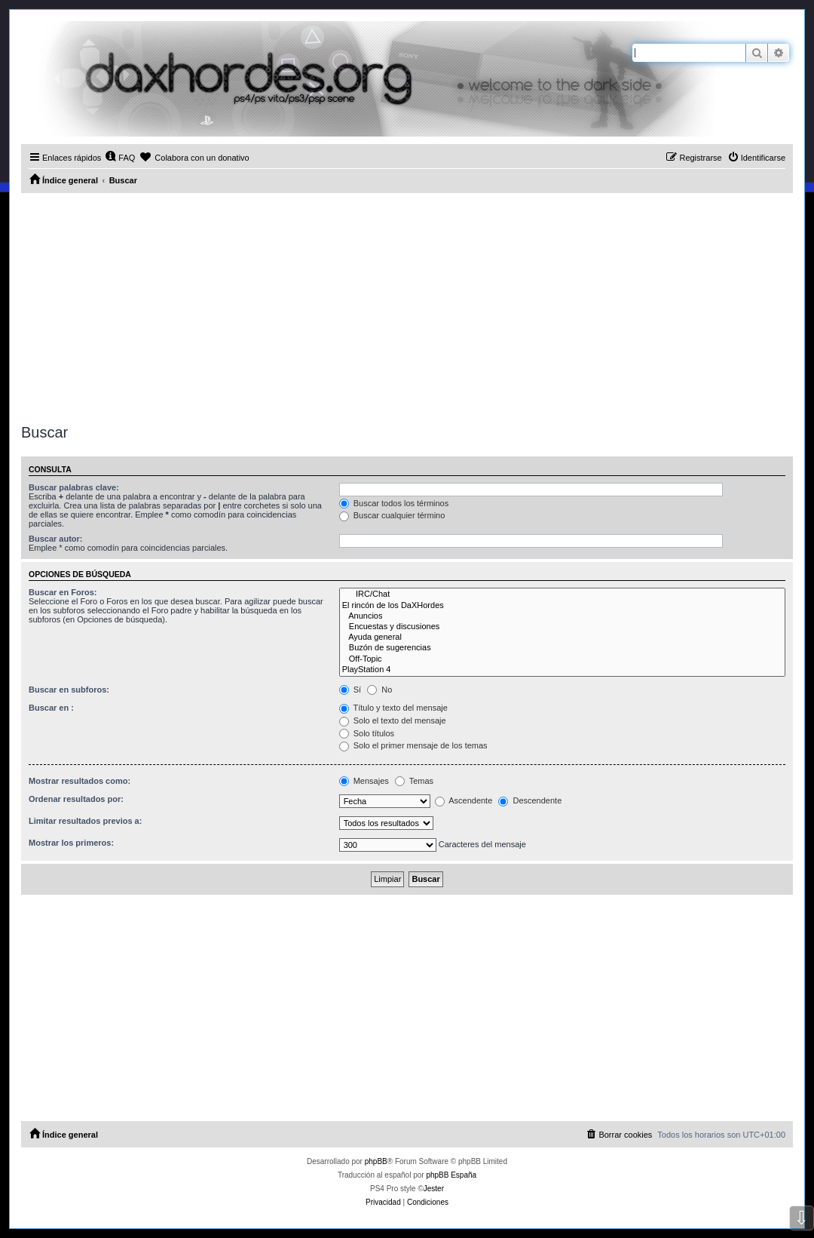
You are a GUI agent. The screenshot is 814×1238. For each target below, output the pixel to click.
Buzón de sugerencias (562, 648)
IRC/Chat (562, 594)
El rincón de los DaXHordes (562, 606)
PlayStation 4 (562, 670)
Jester (434, 1188)
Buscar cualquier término (392, 515)
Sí (350, 689)
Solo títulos (366, 733)
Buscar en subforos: (69, 689)
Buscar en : (51, 707)
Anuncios (562, 616)
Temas (414, 780)
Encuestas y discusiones (562, 627)
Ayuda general (562, 637)
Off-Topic (562, 659)
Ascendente (464, 800)
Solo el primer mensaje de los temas (413, 745)
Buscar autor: (56, 538)
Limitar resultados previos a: (85, 820)
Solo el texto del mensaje (392, 720)
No (379, 689)
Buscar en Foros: (62, 592)
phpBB (376, 1161)
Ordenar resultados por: (76, 798)
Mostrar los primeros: (71, 842)
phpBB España (451, 1175)
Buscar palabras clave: (74, 487)
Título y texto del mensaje (393, 707)
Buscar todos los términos (394, 503)
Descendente (530, 800)
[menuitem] (120, 158)
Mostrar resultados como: (79, 780)
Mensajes (364, 780)
